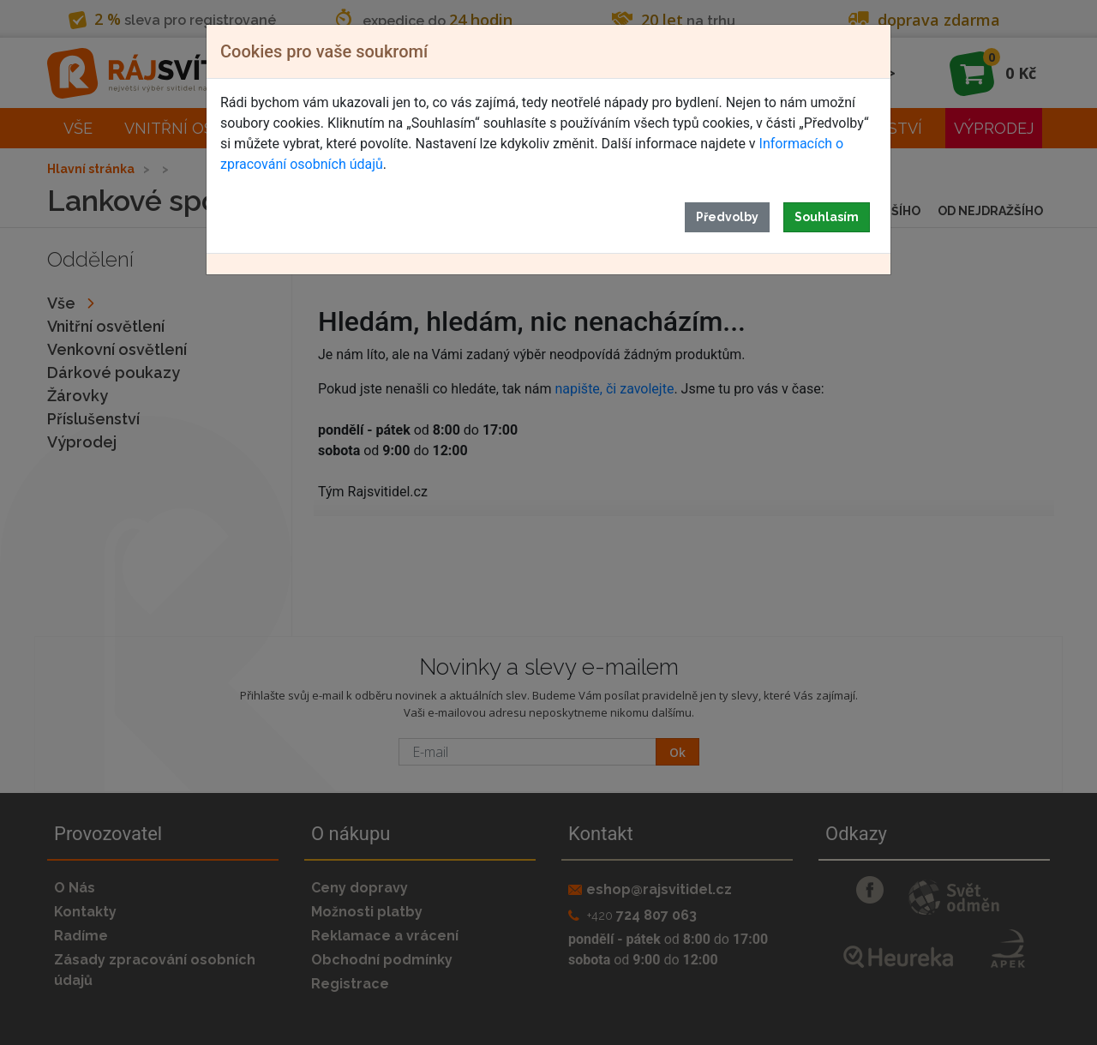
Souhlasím (826, 217)
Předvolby (727, 217)
